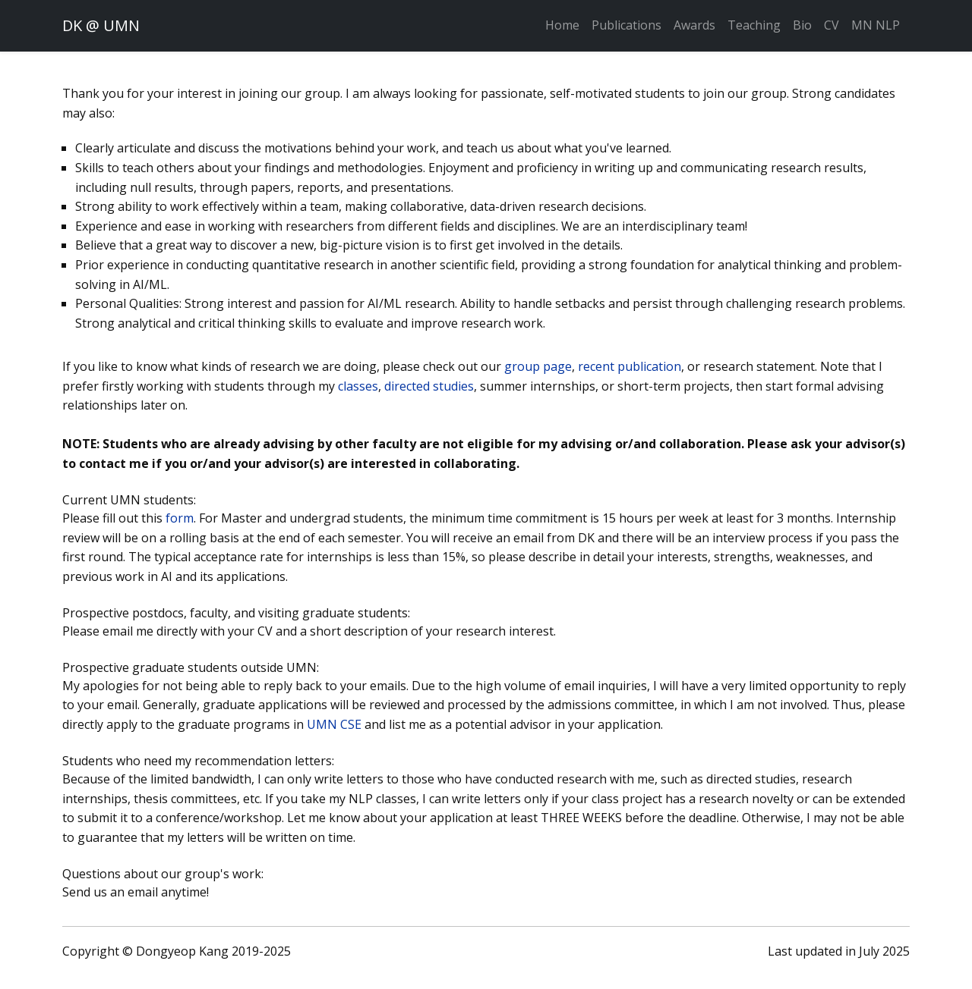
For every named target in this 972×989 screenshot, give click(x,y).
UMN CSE (334, 724)
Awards (694, 25)
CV (831, 25)
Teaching (754, 25)
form (180, 518)
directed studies (429, 386)
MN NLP (875, 25)
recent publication (629, 366)
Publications (626, 25)
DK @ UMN (101, 25)
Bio (802, 25)
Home (562, 25)
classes (358, 386)
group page (538, 366)
